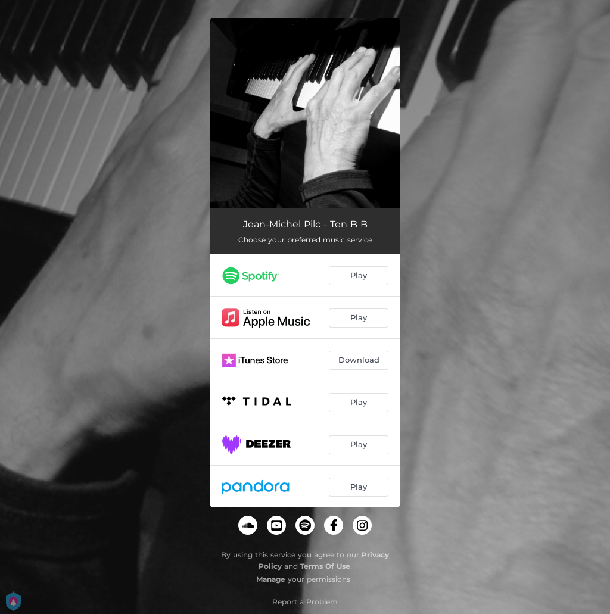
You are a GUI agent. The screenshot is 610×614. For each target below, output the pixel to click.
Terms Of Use (325, 566)
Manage (270, 579)
